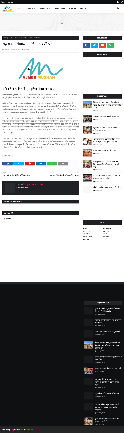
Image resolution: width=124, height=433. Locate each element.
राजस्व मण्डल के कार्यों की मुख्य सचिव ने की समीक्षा (108, 358)
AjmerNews (13, 37)
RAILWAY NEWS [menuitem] (45, 8)
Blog (12, 430)
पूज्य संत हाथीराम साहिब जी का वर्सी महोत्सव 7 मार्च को (105, 128)
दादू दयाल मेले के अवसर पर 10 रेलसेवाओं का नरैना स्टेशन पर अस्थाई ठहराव (107, 382)
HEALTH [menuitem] (83, 8)
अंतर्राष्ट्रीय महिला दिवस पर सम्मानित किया (107, 187)
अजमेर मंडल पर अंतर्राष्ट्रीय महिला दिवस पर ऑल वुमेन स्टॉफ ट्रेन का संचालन (106, 140)
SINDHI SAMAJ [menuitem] (60, 8)
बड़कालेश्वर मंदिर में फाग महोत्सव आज (107, 393)
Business (106, 231)
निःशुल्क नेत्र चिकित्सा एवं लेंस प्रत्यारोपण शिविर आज (108, 321)
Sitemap (10, 2)
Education (86, 234)
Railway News (87, 236)
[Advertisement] (102, 74)
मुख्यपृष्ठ (6, 37)
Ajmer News (107, 228)
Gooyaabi (29, 430)
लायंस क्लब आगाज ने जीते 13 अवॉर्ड (105, 150)
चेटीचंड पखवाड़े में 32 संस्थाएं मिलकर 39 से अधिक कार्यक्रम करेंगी (106, 177)
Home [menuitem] (20, 8)
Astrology (86, 231)
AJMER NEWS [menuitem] (31, 8)
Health (105, 234)
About (3, 2)
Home (85, 228)
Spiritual (106, 236)
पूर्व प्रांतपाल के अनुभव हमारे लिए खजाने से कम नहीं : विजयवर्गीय (108, 309)
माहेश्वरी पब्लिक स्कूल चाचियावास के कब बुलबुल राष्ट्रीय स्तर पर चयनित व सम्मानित (107, 407)
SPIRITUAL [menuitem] (73, 8)
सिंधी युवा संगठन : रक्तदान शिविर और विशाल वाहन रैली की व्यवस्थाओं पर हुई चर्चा (106, 164)
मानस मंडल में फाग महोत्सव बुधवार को (107, 331)
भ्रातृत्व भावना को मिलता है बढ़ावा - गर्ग (106, 116)
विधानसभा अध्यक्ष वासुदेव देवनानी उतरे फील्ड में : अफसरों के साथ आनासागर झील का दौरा (107, 105)
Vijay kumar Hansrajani (12, 49)
